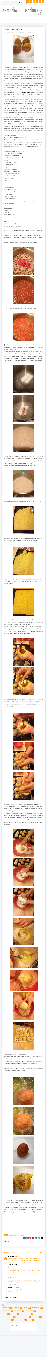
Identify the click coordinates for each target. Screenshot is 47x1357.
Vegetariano (19, 1341)
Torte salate (7, 1341)
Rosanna (11, 1288)
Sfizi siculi (29, 33)
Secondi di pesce (7, 1338)
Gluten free (6, 1332)
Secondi (13, 1335)
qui (20, 84)
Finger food (23, 33)
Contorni (16, 1329)
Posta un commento (13, 1318)
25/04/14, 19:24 (13, 1285)
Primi (4, 1335)
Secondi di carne (25, 1335)
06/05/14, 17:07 (13, 1305)
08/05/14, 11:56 (13, 1314)
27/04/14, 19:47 (13, 1295)
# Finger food (13, 1254)
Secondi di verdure (22, 1338)
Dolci (25, 1329)
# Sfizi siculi (22, 1254)
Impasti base (17, 1332)
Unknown (12, 1277)
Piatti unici (29, 1332)
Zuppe (30, 1341)
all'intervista (27, 95)
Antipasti (6, 1329)
